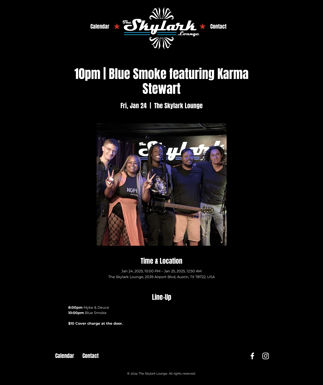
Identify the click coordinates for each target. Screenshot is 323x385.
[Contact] (218, 26)
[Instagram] (265, 356)
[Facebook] (252, 356)
